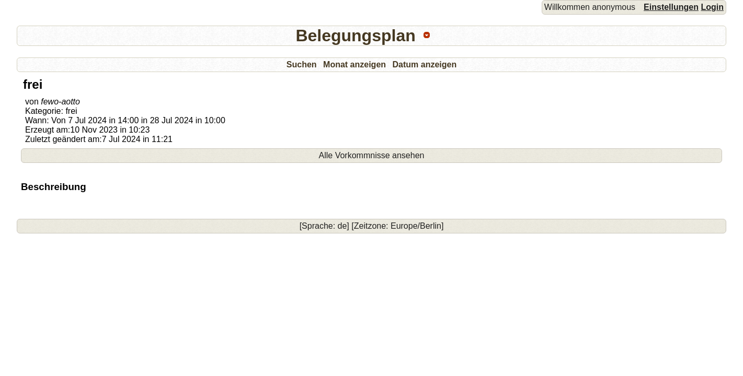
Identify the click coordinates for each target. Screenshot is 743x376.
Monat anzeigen (354, 64)
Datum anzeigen (425, 64)
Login (712, 7)
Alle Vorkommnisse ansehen (372, 155)
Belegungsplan (355, 35)
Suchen (302, 64)
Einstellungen (671, 7)
